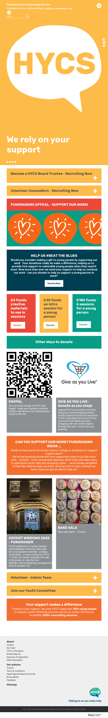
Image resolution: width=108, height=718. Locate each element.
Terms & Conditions (16, 671)
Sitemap (12, 684)
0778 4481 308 (35, 8)
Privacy (10, 668)
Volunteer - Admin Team (31, 578)
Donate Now (54, 283)
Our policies (14, 664)
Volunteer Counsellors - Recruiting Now (45, 191)
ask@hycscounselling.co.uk (58, 8)
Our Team (11, 648)
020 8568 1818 (15, 8)
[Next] (99, 392)
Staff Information (14, 660)
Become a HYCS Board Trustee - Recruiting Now (51, 174)
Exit (104, 42)
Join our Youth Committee (33, 591)
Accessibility (13, 677)
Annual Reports (14, 654)
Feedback (11, 680)
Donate (17, 325)
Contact (10, 645)
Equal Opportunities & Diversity (21, 674)
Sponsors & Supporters (17, 657)
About (10, 641)
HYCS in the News (15, 651)
